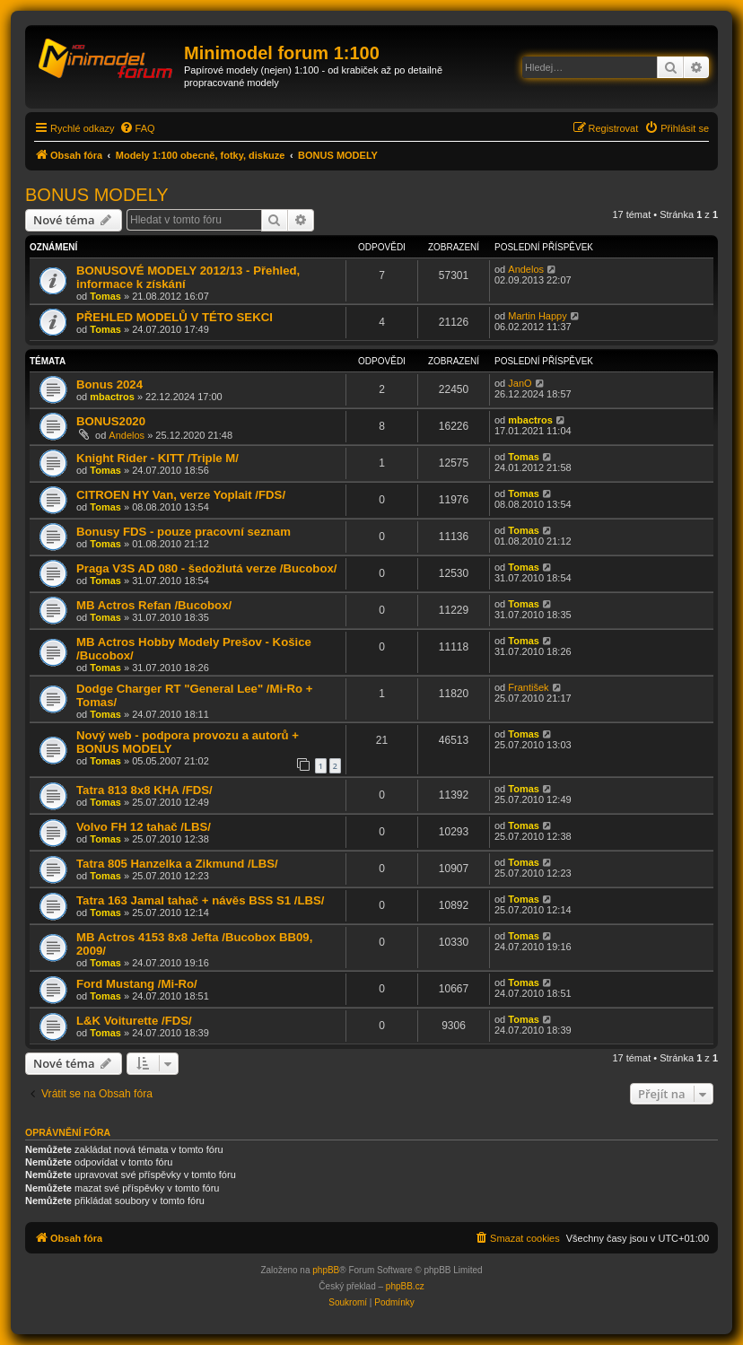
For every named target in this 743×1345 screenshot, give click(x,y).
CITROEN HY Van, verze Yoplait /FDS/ (180, 495)
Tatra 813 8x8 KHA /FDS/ (144, 790)
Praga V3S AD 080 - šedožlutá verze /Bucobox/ (206, 568)
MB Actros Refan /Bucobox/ (154, 605)
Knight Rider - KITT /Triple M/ (157, 458)
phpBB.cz (405, 1286)
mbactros (112, 396)
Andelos (526, 269)
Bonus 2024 (109, 384)
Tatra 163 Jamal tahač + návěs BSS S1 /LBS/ (200, 900)
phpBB (325, 1270)
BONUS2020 (110, 421)
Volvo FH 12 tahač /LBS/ (143, 827)
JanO (519, 383)
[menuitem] (137, 128)
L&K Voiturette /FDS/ (134, 1020)
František (528, 687)
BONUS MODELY (97, 195)
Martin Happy (537, 315)
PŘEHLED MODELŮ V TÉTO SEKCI (174, 317)
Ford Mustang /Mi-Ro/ (136, 984)
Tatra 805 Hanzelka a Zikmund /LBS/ (177, 863)
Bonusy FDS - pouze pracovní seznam (183, 531)
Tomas (105, 296)
